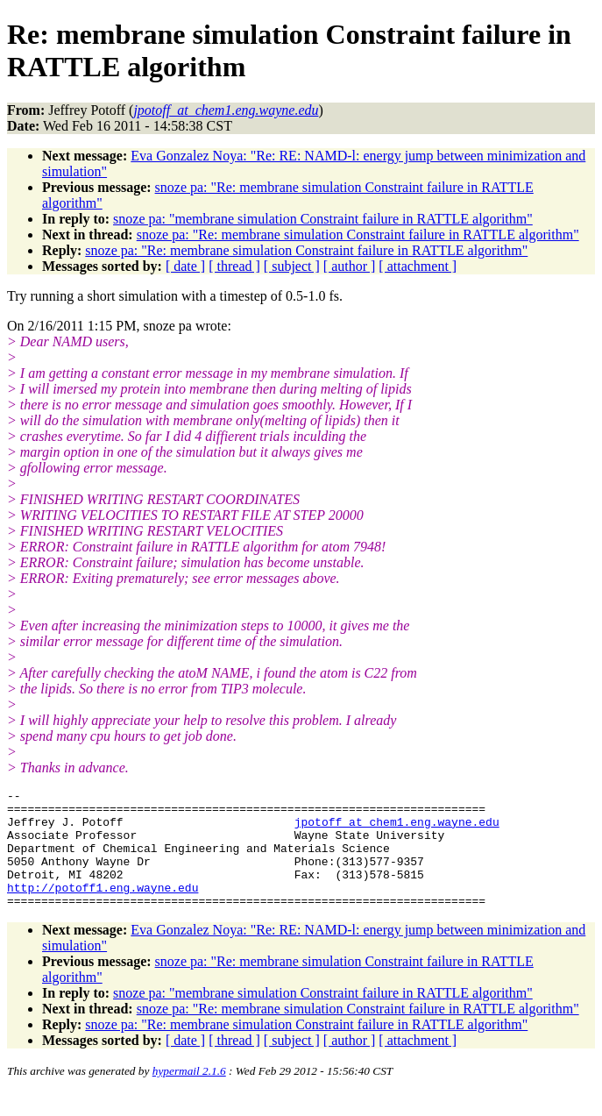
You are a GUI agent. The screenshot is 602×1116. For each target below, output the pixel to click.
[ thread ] (234, 266)
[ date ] (185, 266)
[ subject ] (292, 266)
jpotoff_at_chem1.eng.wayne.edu (396, 829)
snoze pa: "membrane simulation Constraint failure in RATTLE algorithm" (323, 218)
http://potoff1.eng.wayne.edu (102, 908)
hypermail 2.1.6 (189, 1094)
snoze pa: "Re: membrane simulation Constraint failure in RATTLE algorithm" (358, 234)
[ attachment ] (418, 266)
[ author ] (349, 266)
